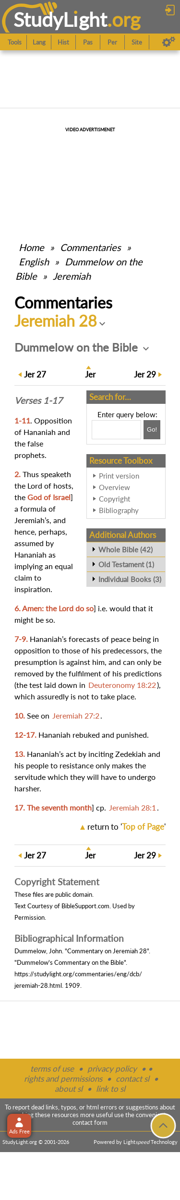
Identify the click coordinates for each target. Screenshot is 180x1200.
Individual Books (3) (129, 579)
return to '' (126, 827)
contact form (90, 1122)
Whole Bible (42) (125, 549)
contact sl (132, 1079)
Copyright (114, 498)
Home (31, 247)
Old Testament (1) (126, 564)
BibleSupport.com (85, 906)
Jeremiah (72, 276)
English (34, 261)
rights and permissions (63, 1079)
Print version (119, 475)
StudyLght (60, 19)
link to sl (110, 1089)
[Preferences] (168, 42)
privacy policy (112, 1068)
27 (35, 374)
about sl (69, 1089)
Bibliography (119, 510)
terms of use (52, 1068)
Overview (114, 487)
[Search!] (152, 429)
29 (145, 374)
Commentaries (90, 247)
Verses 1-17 (38, 400)
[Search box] (116, 429)
